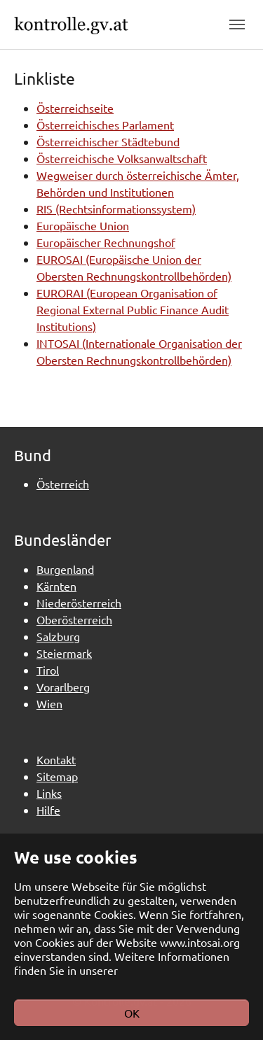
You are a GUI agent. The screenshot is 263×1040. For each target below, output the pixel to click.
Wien (49, 703)
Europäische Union (82, 225)
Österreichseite (75, 108)
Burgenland (65, 569)
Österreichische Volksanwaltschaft (121, 158)
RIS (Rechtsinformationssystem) (116, 209)
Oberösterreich (74, 619)
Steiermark (64, 653)
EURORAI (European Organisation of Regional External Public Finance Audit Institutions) (132, 309)
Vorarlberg (63, 687)
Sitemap (57, 776)
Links (49, 793)
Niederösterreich (78, 603)
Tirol (47, 670)
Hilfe (48, 810)
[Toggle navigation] (237, 24)
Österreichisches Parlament (105, 125)
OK (132, 1013)
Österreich (62, 484)
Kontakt (56, 759)
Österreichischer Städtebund (108, 141)
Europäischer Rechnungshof (105, 242)
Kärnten (56, 586)
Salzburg (58, 636)
